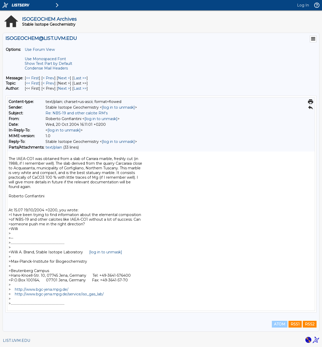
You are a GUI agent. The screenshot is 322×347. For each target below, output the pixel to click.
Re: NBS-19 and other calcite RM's (76, 113)
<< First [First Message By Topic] (32, 83)
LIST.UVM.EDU (16, 340)
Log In (303, 5)
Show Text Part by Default (48, 63)
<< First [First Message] (32, 78)
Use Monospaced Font (45, 59)
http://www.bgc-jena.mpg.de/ (41, 289)
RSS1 (295, 324)
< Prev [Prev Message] (48, 78)
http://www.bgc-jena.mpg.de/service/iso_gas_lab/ (59, 294)
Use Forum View (40, 49)
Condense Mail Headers (46, 68)
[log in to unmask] (118, 107)
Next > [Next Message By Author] (64, 88)
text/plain (53, 147)
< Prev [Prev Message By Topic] (48, 83)
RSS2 (309, 324)
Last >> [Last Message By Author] (80, 88)
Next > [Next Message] (64, 78)
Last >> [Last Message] (80, 78)
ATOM (279, 324)
